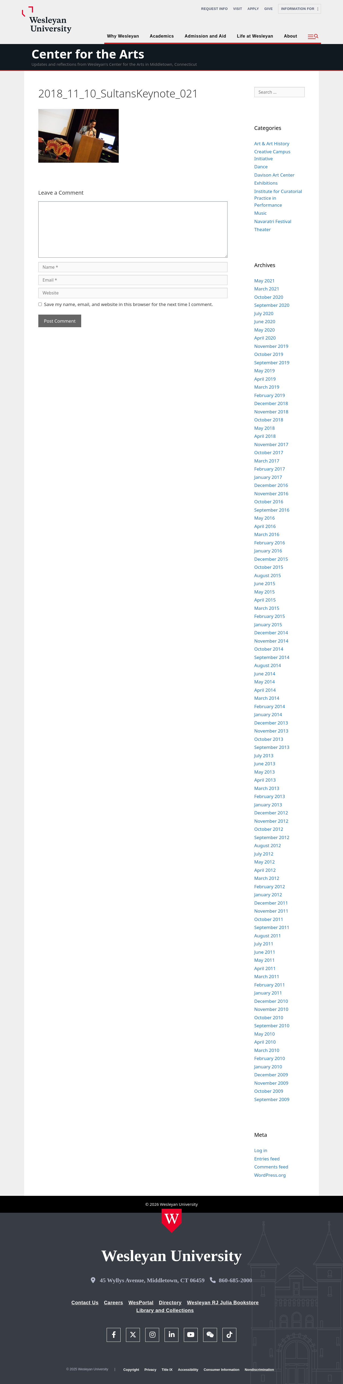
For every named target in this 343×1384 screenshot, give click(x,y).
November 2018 (271, 412)
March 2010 (266, 1050)
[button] (313, 37)
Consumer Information (221, 1370)
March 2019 (266, 387)
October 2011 (268, 919)
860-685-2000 (235, 1280)
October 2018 (268, 420)
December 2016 (271, 485)
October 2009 (268, 1091)
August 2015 (267, 575)
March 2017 (266, 461)
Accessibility (188, 1370)
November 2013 (271, 731)
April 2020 (265, 338)
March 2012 (266, 878)
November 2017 (271, 444)
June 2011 (264, 952)
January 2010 (268, 1067)
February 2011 (269, 985)
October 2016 (268, 501)
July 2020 (264, 313)
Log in (260, 1150)
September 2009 (271, 1099)
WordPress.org (270, 1175)
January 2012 (268, 894)
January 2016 (268, 551)
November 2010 (271, 1009)
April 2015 (265, 600)
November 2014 (271, 641)
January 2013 (268, 805)
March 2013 (266, 788)
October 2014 (268, 649)
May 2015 (264, 592)
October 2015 (268, 567)
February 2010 (269, 1058)
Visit (237, 9)
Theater (262, 229)
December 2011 (271, 903)
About (290, 36)
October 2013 (268, 739)
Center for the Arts (87, 54)
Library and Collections (165, 1310)
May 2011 (264, 960)
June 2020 (264, 321)
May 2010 (264, 1034)
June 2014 (264, 674)
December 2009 (271, 1075)
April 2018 (265, 436)
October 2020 (268, 297)
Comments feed (271, 1167)
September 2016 (271, 510)
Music (260, 213)
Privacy (150, 1370)
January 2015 (268, 624)
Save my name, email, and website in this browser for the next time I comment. (128, 304)
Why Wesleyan (123, 36)
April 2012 (265, 870)
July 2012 (264, 854)
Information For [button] (299, 9)
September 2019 (271, 362)
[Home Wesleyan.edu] (172, 1221)
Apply (253, 9)
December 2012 (271, 813)
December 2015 (271, 559)
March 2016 (266, 534)
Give (268, 9)
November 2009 (271, 1083)
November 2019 (271, 346)
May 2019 (264, 370)
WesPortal (140, 1302)
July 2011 (264, 944)
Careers (113, 1302)
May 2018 (264, 428)
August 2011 (267, 936)
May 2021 (264, 281)
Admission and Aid (205, 36)
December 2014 (271, 632)
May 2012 (264, 862)
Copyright (131, 1370)
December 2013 (271, 723)
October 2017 (268, 452)
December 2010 (271, 1001)
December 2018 (271, 403)
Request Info (214, 9)
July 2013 (264, 755)
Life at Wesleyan (255, 36)
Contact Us (85, 1302)
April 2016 (265, 526)
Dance (261, 166)
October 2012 (268, 829)
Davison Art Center (274, 175)
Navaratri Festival (272, 221)
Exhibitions (266, 183)
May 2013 (264, 772)
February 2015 (269, 616)
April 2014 (265, 690)
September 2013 (271, 747)
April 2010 (265, 1042)
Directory (170, 1302)
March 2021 (266, 289)
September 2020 (271, 305)
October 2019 (268, 354)
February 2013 (269, 796)
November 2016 (271, 493)
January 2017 (268, 477)
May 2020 (264, 330)
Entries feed (267, 1159)
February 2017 (269, 469)
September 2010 (271, 1025)
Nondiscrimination (259, 1370)
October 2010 (268, 1017)
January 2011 (268, 993)
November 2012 (271, 821)
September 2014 (271, 657)
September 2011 (271, 927)
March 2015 (266, 608)
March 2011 (266, 976)
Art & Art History (271, 143)
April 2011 (265, 968)
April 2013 (265, 780)
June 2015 (264, 583)
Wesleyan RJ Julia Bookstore (223, 1302)
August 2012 (267, 845)
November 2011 (271, 911)
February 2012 (269, 886)
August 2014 (267, 665)
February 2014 (269, 706)
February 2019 (269, 395)
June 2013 (264, 763)
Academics (162, 36)
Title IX (167, 1370)
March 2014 (266, 698)
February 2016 (269, 543)
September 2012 (271, 837)
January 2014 (268, 714)
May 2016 (264, 518)
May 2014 (264, 682)
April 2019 (265, 379)
